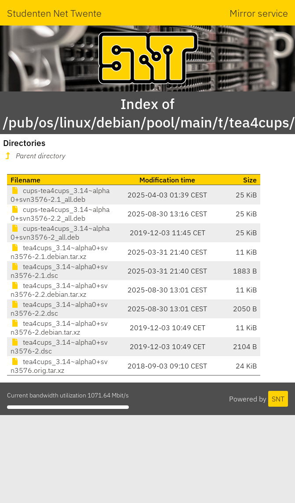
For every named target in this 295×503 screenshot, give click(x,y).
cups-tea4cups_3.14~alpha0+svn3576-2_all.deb (60, 232)
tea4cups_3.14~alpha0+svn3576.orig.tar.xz (59, 366)
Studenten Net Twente (54, 13)
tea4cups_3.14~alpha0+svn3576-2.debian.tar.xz (59, 327)
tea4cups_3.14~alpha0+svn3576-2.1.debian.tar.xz (59, 252)
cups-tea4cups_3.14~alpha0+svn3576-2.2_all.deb (60, 213)
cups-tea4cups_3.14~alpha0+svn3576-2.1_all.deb (60, 195)
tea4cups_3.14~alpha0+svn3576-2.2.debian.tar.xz (59, 290)
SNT (278, 398)
